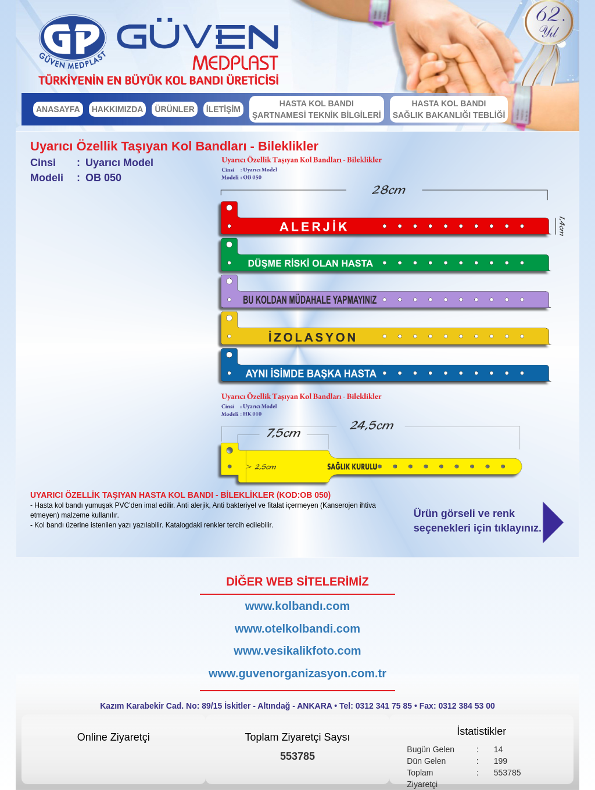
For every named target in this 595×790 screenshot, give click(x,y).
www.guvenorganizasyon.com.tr (297, 673)
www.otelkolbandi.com (297, 628)
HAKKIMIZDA (118, 109)
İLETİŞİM (223, 109)
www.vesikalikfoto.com (297, 650)
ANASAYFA (58, 109)
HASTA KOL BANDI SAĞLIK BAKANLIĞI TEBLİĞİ (449, 109)
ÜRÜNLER (174, 109)
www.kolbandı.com (297, 605)
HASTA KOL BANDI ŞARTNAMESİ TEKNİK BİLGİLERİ (316, 109)
